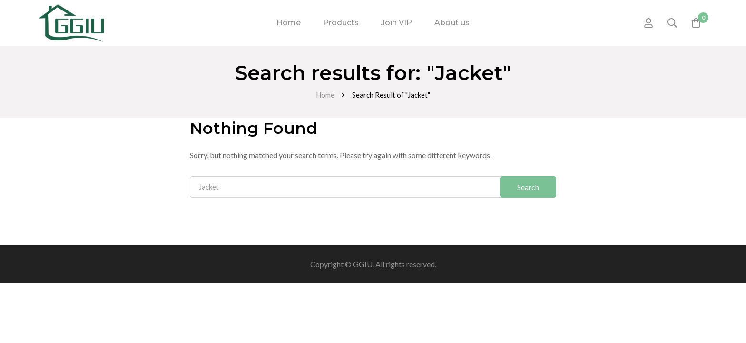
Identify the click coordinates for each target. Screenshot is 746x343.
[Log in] (648, 23)
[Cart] (696, 23)
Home (325, 95)
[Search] (672, 23)
